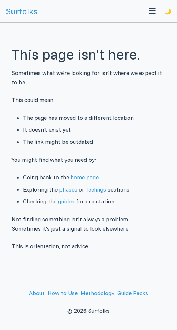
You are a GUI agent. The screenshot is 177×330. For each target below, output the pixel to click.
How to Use (63, 293)
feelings (96, 189)
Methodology (97, 293)
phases (68, 189)
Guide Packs (132, 293)
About (37, 293)
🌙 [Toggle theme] (167, 11)
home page (84, 177)
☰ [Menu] (152, 11)
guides (66, 201)
